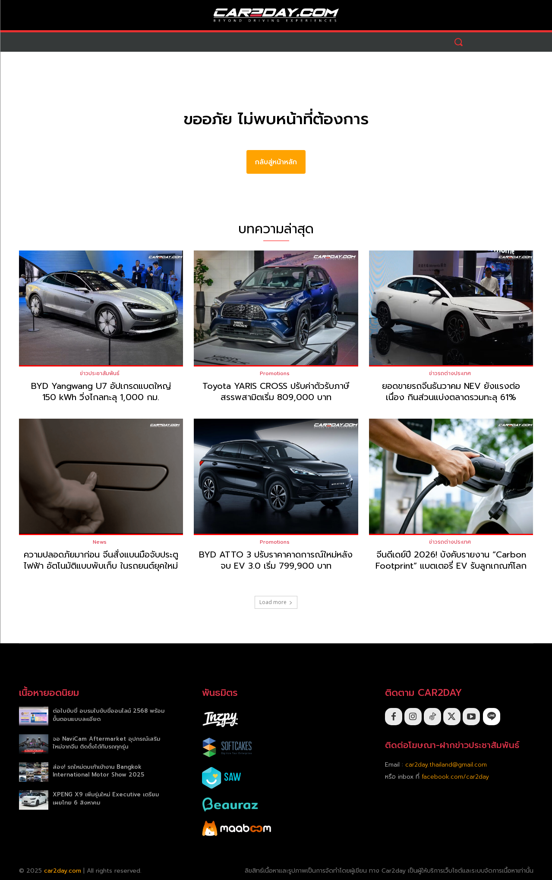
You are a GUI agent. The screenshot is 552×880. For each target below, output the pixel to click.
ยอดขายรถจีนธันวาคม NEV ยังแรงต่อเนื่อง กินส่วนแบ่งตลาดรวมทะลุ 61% (451, 391)
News (100, 542)
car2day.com (62, 870)
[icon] (491, 716)
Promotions (275, 373)
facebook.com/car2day (455, 776)
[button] (458, 42)
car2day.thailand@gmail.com (446, 764)
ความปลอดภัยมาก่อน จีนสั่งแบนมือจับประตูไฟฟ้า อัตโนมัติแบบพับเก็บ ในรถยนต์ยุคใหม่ (101, 560)
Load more (276, 602)
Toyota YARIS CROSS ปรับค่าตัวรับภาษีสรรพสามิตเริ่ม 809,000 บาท (276, 391)
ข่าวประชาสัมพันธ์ (100, 373)
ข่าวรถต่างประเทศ (450, 373)
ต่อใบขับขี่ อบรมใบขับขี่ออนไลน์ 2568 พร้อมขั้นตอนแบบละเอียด (108, 715)
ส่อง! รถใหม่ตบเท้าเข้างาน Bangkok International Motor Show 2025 (98, 771)
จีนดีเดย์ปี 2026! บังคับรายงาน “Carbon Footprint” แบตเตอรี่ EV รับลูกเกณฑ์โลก (451, 560)
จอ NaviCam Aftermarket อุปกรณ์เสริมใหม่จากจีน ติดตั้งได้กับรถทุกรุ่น (106, 743)
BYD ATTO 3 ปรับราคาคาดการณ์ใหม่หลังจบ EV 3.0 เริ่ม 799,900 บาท (276, 560)
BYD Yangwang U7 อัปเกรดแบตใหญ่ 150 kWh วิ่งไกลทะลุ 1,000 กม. (101, 391)
